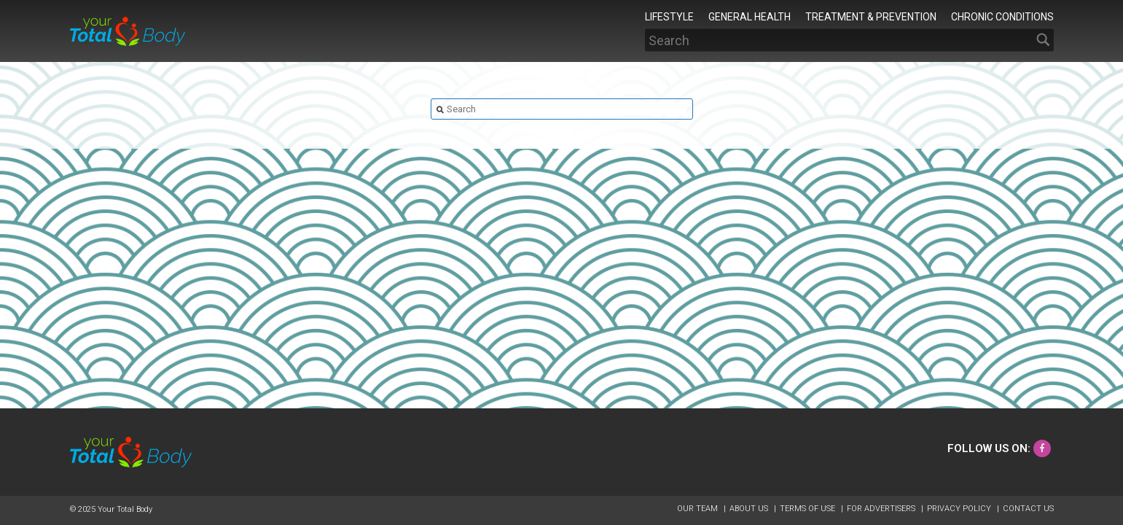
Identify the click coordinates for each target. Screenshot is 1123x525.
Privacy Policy (960, 509)
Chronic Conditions (1002, 16)
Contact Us (1028, 509)
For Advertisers (882, 509)
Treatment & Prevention (870, 16)
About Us (749, 509)
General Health (749, 16)
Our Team (698, 509)
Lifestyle (669, 16)
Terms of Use (808, 509)
